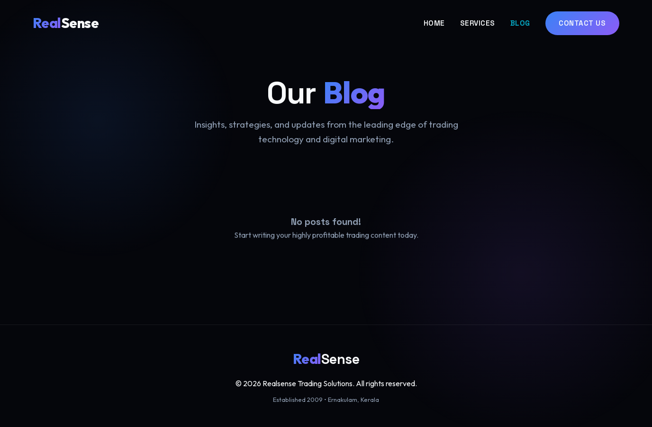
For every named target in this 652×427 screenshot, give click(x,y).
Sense (66, 22)
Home (434, 23)
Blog (520, 23)
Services (477, 23)
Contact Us (582, 23)
